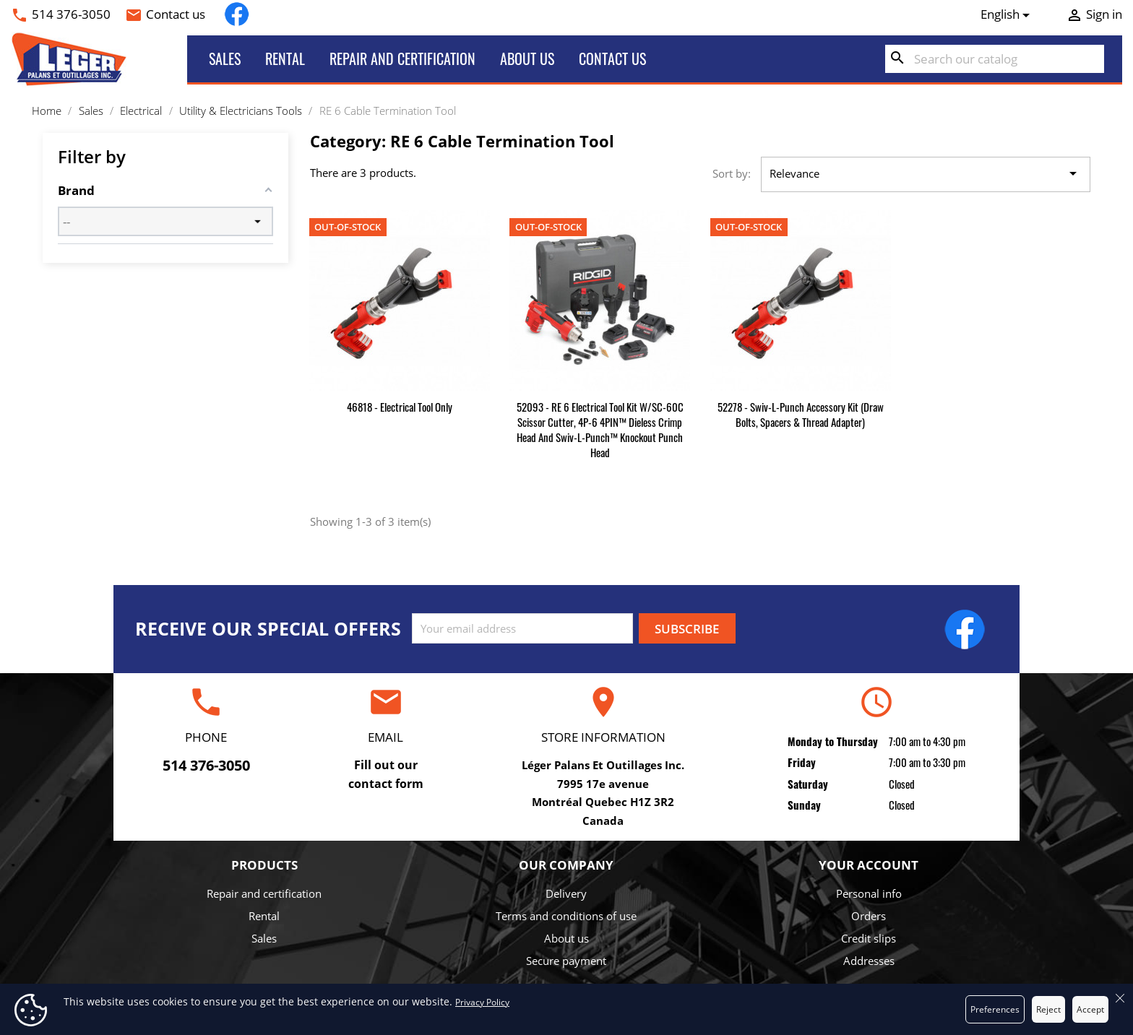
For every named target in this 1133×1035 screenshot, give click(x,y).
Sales (225, 58)
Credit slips (868, 938)
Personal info (869, 893)
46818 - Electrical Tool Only (399, 407)
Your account (868, 865)
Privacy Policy (482, 1002)
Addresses (869, 960)
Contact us (175, 14)
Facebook (236, 14)
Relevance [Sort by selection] (926, 174)
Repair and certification (402, 58)
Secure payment (566, 960)
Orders (868, 916)
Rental (285, 58)
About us (527, 58)
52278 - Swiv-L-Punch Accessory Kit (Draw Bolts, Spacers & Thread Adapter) (801, 414)
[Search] (994, 59)
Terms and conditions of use (566, 916)
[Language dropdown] (1008, 14)
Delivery (566, 893)
